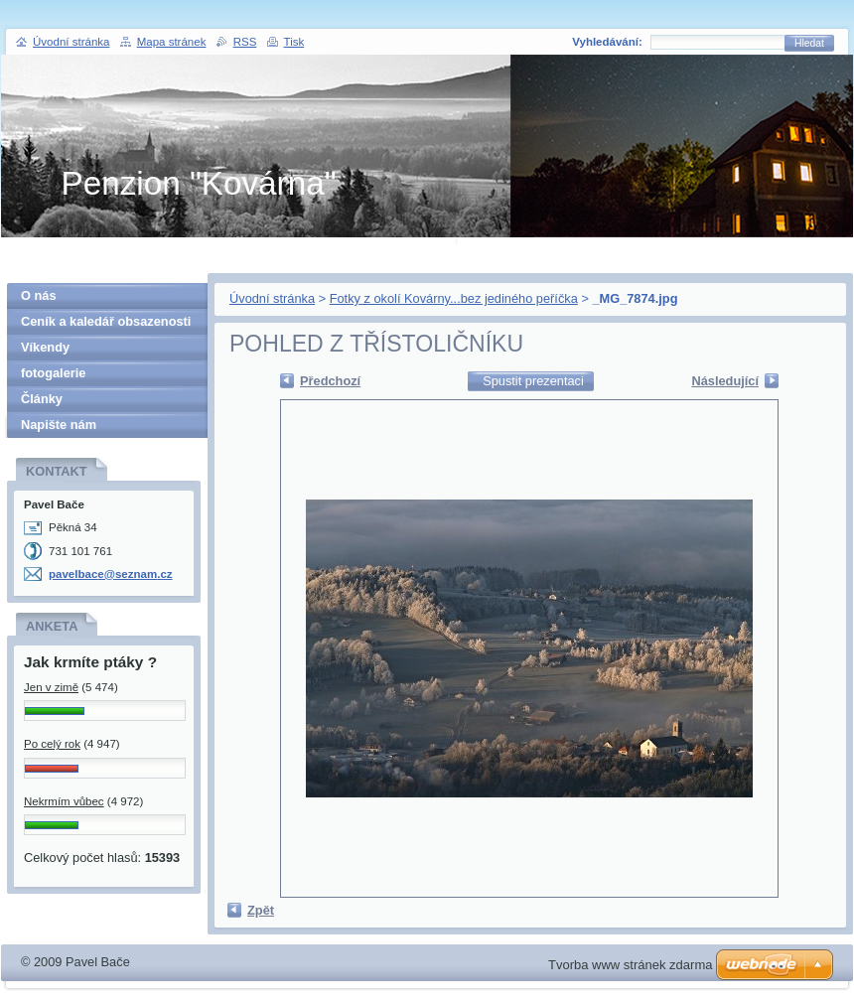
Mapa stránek (172, 42)
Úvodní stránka (272, 298)
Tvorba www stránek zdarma (630, 964)
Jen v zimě (51, 687)
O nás (39, 295)
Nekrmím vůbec (64, 801)
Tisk (294, 42)
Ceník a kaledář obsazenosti (106, 321)
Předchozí (330, 380)
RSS (245, 42)
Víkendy (45, 347)
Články (42, 398)
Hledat (809, 43)
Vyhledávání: (607, 42)
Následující (725, 380)
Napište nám (58, 424)
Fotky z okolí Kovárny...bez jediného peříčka (454, 298)
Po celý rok (52, 744)
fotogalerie (53, 372)
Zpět (260, 910)
